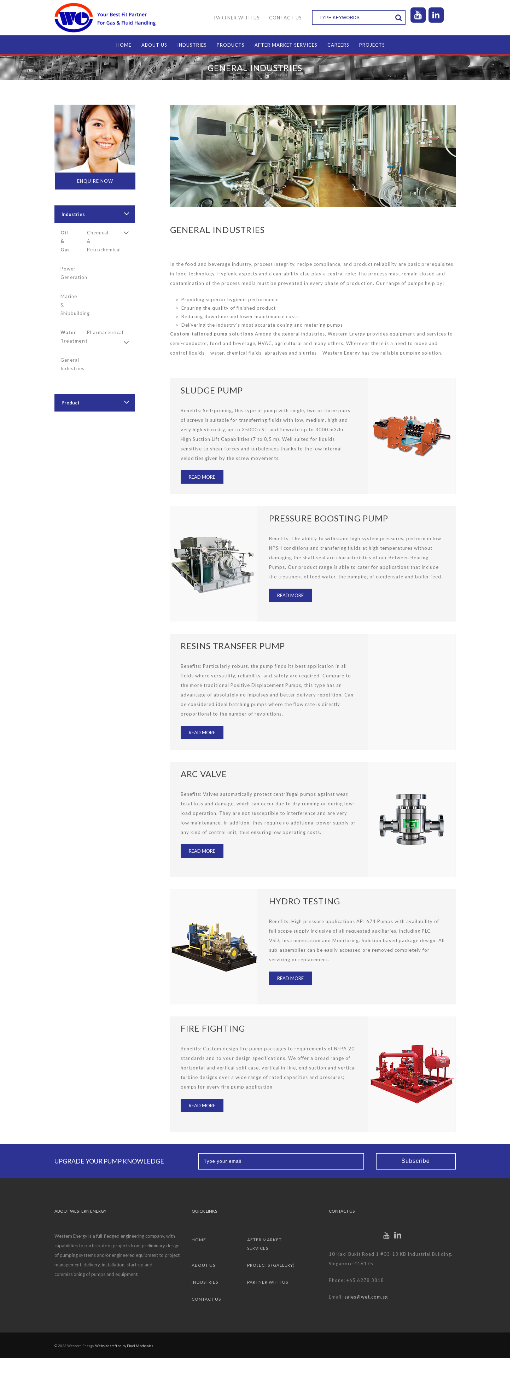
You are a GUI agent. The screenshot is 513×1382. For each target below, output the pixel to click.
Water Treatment (72, 337)
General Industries (72, 364)
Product (72, 403)
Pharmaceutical (99, 332)
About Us (205, 1265)
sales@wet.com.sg (368, 1297)
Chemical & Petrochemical (99, 241)
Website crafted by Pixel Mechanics (126, 1345)
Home (200, 1239)
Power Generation (72, 273)
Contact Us (207, 1299)
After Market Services (266, 1244)
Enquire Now (97, 181)
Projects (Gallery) (273, 1265)
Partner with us (269, 1282)
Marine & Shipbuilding (72, 304)
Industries (74, 214)
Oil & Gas (66, 241)
